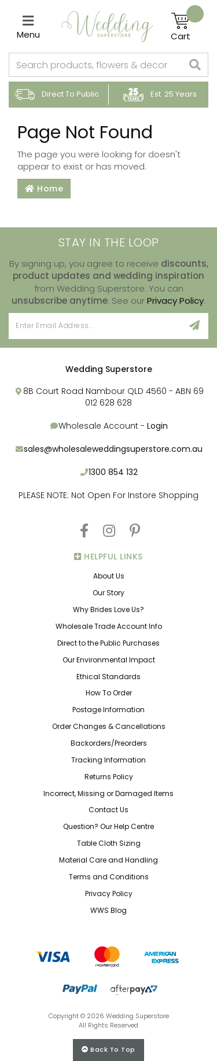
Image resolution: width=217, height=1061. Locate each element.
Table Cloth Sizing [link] (109, 843)
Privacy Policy (175, 300)
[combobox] (96, 64)
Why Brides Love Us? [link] (108, 609)
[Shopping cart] (187, 26)
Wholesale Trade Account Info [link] (109, 626)
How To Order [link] (109, 693)
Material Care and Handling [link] (108, 860)
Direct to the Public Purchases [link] (108, 643)
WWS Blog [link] (108, 910)
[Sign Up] (195, 326)
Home (44, 188)
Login (157, 426)
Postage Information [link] (108, 709)
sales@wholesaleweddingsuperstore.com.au (113, 449)
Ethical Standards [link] (108, 676)
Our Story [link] (108, 593)
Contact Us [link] (108, 810)
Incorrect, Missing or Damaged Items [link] (108, 793)
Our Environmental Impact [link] (108, 660)
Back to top (108, 1049)
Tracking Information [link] (108, 760)
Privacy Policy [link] (109, 893)
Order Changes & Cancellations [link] (108, 726)
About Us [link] (108, 576)
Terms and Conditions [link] (109, 877)
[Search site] (195, 64)
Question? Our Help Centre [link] (108, 826)
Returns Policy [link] (108, 777)
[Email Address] (95, 326)
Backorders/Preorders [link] (109, 743)
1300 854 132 (113, 472)
